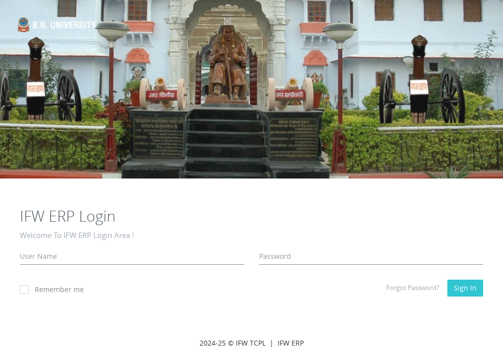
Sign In (465, 288)
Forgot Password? (412, 287)
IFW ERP (291, 343)
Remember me (52, 289)
